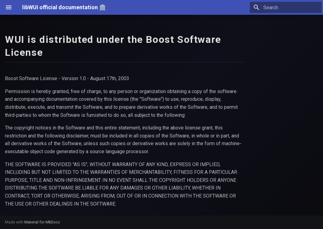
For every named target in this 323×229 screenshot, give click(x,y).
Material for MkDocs (42, 222)
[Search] (286, 7)
